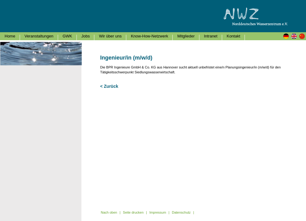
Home (10, 36)
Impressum (157, 212)
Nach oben (109, 212)
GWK (67, 36)
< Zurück (109, 86)
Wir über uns (110, 36)
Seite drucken (133, 212)
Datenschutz (181, 212)
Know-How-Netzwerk (149, 36)
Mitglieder (185, 36)
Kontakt (233, 36)
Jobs (85, 36)
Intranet (211, 36)
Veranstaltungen (39, 36)
